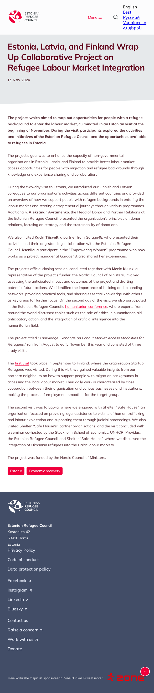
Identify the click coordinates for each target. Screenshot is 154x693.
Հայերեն (132, 27)
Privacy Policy (21, 550)
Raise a (25, 630)
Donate (15, 648)
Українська (134, 22)
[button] (145, 671)
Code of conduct (23, 559)
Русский (131, 17)
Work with (23, 639)
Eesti (127, 12)
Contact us (18, 620)
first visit (22, 363)
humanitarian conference (86, 306)
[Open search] (115, 17)
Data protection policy (29, 569)
